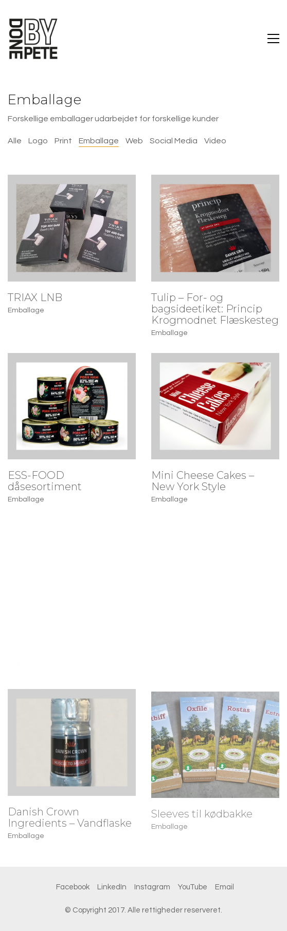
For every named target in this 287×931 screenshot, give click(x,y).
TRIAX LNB (35, 297)
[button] (273, 38)
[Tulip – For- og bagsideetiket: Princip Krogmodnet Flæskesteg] (215, 228)
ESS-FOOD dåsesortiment (45, 481)
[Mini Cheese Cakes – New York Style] (215, 406)
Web (134, 141)
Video (215, 141)
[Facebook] (72, 887)
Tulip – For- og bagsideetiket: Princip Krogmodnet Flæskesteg (215, 309)
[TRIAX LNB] (72, 228)
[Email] (224, 887)
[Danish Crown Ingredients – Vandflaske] (72, 750)
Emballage (99, 141)
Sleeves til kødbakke (202, 826)
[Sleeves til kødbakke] (215, 756)
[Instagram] (152, 887)
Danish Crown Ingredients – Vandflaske (70, 825)
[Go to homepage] (33, 38)
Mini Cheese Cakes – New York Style (202, 481)
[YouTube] (192, 887)
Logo (38, 141)
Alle (15, 141)
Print (63, 141)
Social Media (174, 141)
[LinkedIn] (112, 887)
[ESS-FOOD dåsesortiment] (72, 406)
